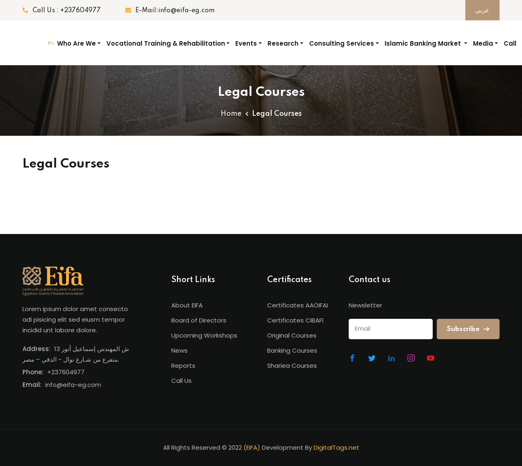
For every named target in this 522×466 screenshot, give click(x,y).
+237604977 (65, 372)
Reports (183, 365)
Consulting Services (341, 43)
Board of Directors (198, 320)
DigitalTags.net (336, 447)
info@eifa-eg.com (73, 384)
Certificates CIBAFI (295, 320)
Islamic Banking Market (423, 43)
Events (246, 43)
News (179, 350)
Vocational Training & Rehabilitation (165, 43)
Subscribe (468, 329)
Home (231, 113)
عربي (482, 10)
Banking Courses (292, 350)
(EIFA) (251, 447)
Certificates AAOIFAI (297, 305)
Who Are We (76, 43)
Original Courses (291, 335)
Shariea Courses (292, 365)
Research (283, 43)
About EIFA (187, 305)
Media (483, 43)
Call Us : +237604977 (61, 10)
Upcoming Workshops (204, 335)
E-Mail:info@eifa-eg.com (170, 10)
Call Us (510, 50)
